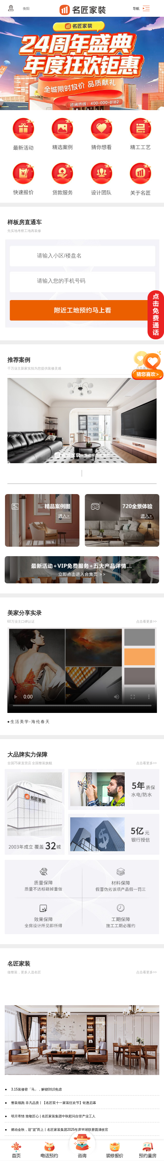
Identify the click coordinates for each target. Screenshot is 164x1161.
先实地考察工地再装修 (24, 231)
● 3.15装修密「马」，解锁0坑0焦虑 (33, 1089)
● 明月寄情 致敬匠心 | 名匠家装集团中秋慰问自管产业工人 (50, 1116)
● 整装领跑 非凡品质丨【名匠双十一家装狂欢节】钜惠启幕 (50, 1103)
